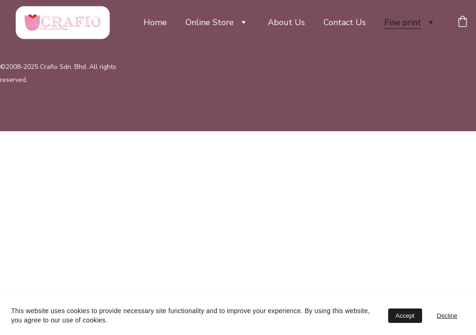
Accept (405, 315)
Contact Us (345, 22)
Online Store (209, 22)
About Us (286, 22)
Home (155, 22)
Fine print (402, 22)
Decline (447, 315)
